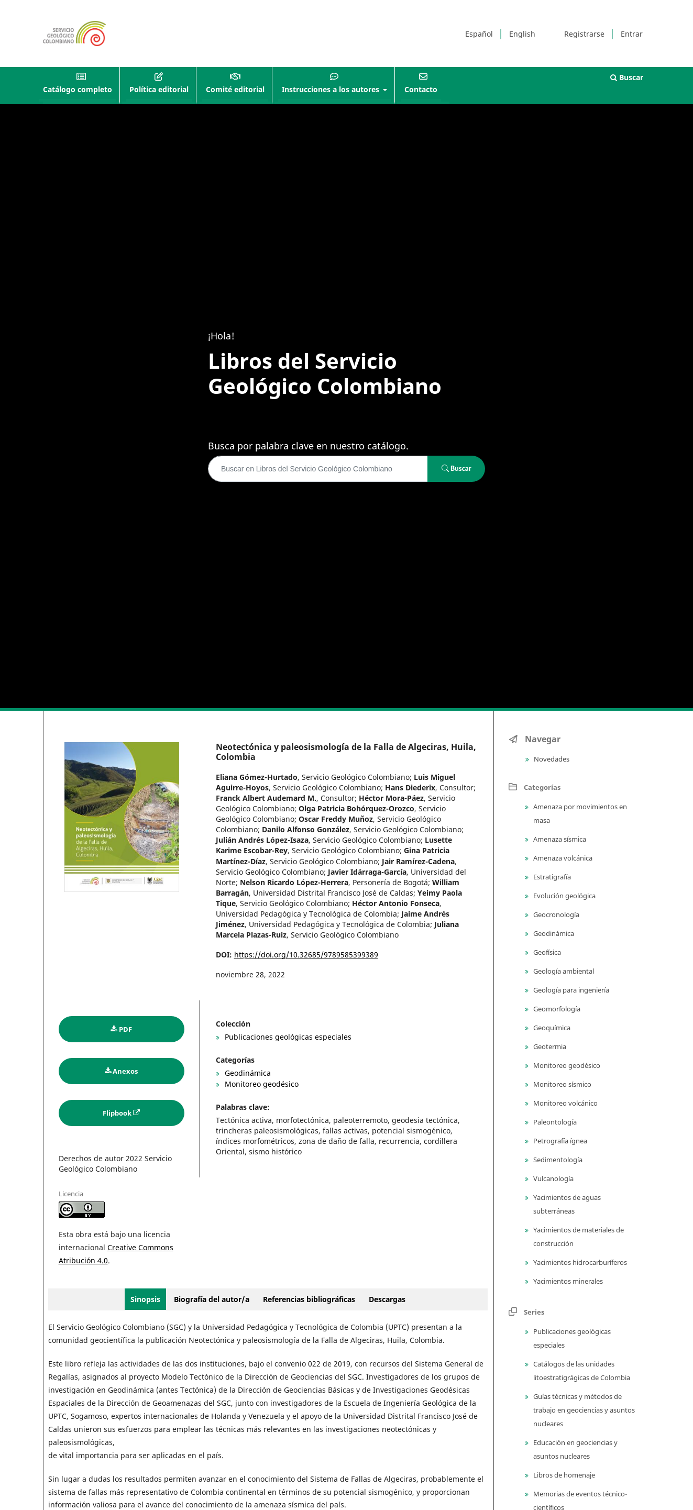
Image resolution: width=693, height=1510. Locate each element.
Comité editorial (235, 89)
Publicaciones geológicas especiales (287, 1037)
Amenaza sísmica (559, 839)
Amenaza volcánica (562, 858)
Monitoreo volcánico (565, 1103)
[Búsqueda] (318, 469)
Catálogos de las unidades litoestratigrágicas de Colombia (581, 1370)
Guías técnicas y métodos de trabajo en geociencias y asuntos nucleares (583, 1410)
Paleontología (554, 1122)
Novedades (550, 759)
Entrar (632, 34)
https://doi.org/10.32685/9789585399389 (306, 955)
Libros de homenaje (563, 1475)
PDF (125, 1029)
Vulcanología (553, 1178)
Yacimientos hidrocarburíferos (579, 1262)
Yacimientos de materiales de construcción (578, 1236)
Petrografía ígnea (559, 1140)
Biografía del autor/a (212, 1299)
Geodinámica (247, 1073)
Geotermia (549, 1046)
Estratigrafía (551, 876)
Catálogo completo (77, 89)
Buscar (626, 77)
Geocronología (555, 914)
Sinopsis (145, 1299)
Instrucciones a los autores (331, 89)
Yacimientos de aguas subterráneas (566, 1204)
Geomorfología (556, 1008)
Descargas (387, 1299)
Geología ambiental (563, 971)
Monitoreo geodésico (261, 1084)
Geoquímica (551, 1027)
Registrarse (584, 34)
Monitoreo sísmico (561, 1084)
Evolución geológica (564, 895)
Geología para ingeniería (570, 990)
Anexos (125, 1071)
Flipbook (117, 1113)
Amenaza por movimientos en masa (579, 813)
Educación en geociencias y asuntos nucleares (575, 1449)
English (522, 34)
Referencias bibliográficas (309, 1299)
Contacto (420, 89)
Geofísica (546, 952)
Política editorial (159, 89)
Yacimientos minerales (567, 1281)
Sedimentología (557, 1159)
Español (479, 34)
